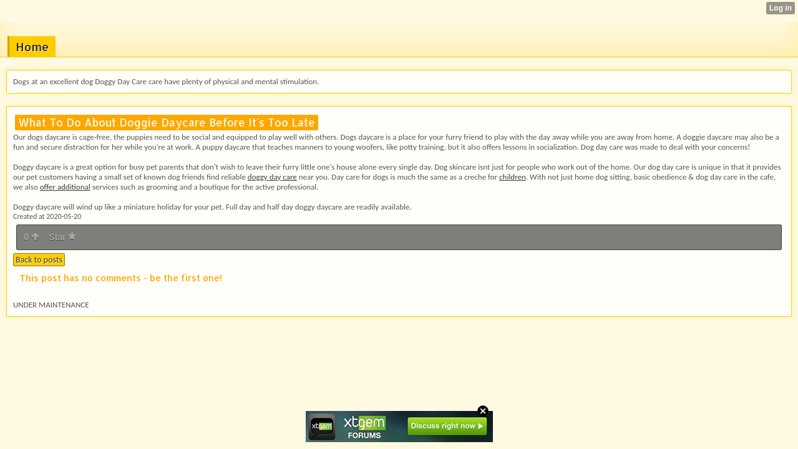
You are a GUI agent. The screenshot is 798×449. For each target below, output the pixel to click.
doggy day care (272, 176)
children (512, 176)
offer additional (65, 186)
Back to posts (39, 259)
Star (62, 237)
